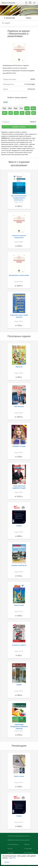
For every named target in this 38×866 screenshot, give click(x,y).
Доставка (11, 852)
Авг (10, 113)
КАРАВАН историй (19, 446)
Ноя (27, 113)
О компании (28, 848)
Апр (21, 108)
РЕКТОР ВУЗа (19, 406)
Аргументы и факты (19, 645)
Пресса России (8, 2)
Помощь (26, 844)
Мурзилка (19, 367)
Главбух (19, 526)
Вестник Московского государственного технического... (19, 198)
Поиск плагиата (29, 852)
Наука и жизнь (19, 776)
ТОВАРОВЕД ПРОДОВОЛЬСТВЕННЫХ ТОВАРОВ (19, 726)
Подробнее (12, 858)
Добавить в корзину (19, 127)
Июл (5, 113)
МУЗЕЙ (19, 685)
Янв (4, 108)
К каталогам (9, 18)
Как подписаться (13, 844)
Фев (9, 108)
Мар (15, 108)
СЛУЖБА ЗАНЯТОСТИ (19, 565)
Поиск (28, 18)
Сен (16, 113)
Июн (33, 108)
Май (27, 108)
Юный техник (19, 605)
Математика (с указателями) (19, 275)
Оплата (10, 848)
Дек (33, 113)
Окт (22, 113)
